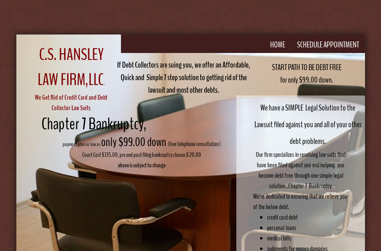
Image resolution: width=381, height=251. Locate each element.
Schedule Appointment (328, 44)
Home (277, 44)
